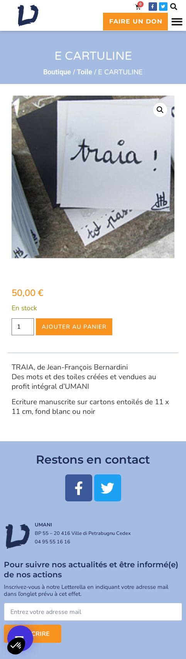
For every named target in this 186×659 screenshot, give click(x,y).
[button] (177, 22)
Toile (84, 72)
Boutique (57, 72)
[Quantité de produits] (23, 326)
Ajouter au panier (74, 327)
